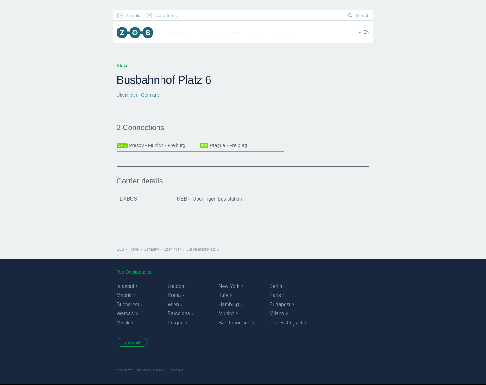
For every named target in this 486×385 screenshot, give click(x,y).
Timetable (180, 33)
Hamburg (229, 304)
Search (362, 15)
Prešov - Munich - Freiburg (152, 145)
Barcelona (178, 314)
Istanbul (125, 286)
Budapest (279, 304)
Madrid (124, 295)
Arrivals (133, 15)
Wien (173, 304)
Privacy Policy (152, 371)
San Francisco (234, 323)
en (366, 32)
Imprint (179, 371)
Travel (293, 33)
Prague (175, 323)
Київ (223, 295)
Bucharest (128, 304)
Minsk (123, 323)
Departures (167, 15)
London (175, 286)
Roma (174, 295)
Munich (227, 314)
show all (133, 343)
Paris (275, 295)
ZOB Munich (136, 33)
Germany (151, 94)
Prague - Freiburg (224, 145)
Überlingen (128, 94)
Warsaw (125, 314)
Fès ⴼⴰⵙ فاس (286, 323)
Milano (276, 314)
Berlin (275, 286)
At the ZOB (264, 33)
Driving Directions (221, 33)
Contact (125, 371)
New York (229, 286)
